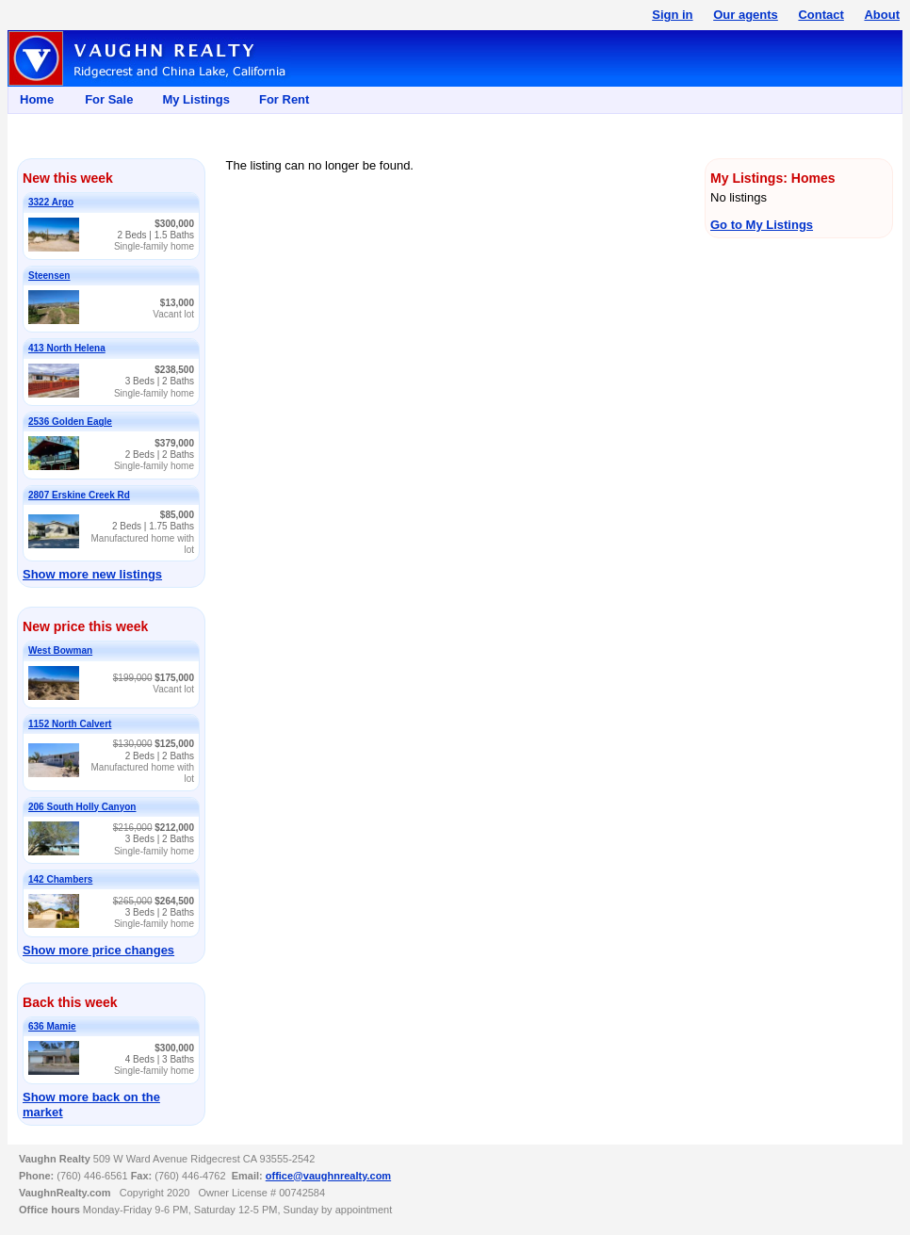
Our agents (745, 15)
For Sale (109, 99)
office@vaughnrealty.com (328, 1175)
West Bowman (60, 650)
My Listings (196, 99)
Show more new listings (92, 574)
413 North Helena (67, 348)
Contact (820, 15)
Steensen (49, 275)
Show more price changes (98, 950)
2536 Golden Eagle (70, 421)
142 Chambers (60, 879)
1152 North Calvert (69, 724)
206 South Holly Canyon (82, 807)
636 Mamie (52, 1026)
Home (37, 99)
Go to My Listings (761, 225)
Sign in (672, 15)
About (882, 15)
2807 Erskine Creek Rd (79, 495)
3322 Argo (50, 202)
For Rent (284, 99)
